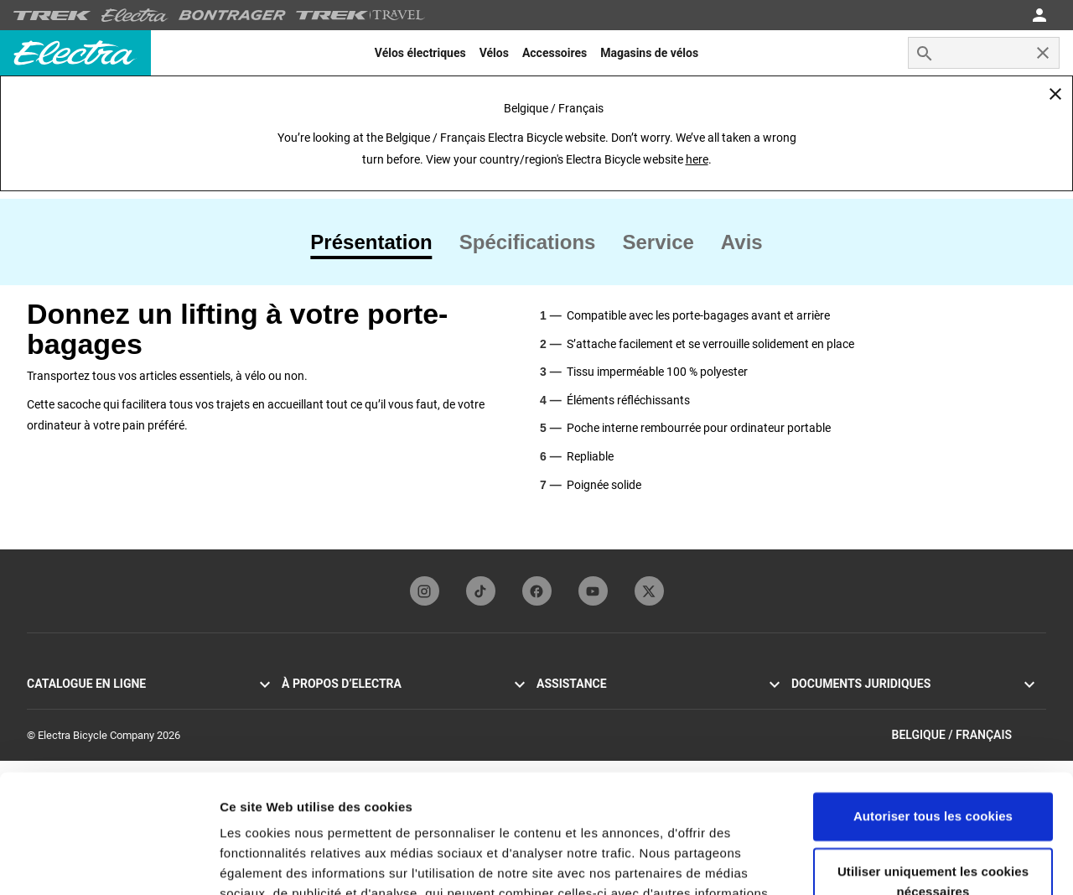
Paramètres (254, 862)
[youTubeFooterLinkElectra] (593, 591)
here (697, 159)
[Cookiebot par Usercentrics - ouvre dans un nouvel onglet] (108, 862)
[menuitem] (420, 52)
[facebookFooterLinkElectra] (537, 591)
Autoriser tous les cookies (933, 698)
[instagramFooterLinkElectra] (424, 591)
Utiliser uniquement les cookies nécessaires (933, 763)
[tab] (377, 242)
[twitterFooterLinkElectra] (649, 591)
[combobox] (984, 53)
